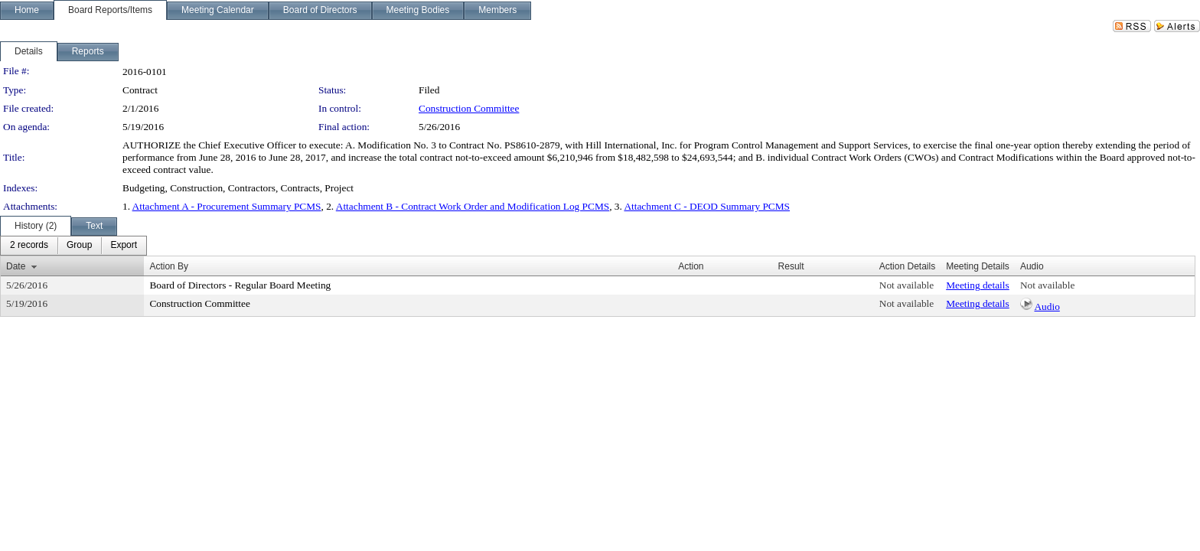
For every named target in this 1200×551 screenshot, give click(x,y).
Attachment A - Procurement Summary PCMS (226, 206)
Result (791, 266)
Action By (168, 266)
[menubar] (73, 246)
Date (15, 266)
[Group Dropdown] (79, 245)
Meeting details (977, 285)
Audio (1046, 306)
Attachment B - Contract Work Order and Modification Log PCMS (472, 206)
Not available (906, 285)
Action (690, 266)
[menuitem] (29, 245)
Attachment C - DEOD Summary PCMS (707, 206)
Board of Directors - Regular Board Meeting (240, 285)
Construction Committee (469, 108)
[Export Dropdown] (123, 245)
